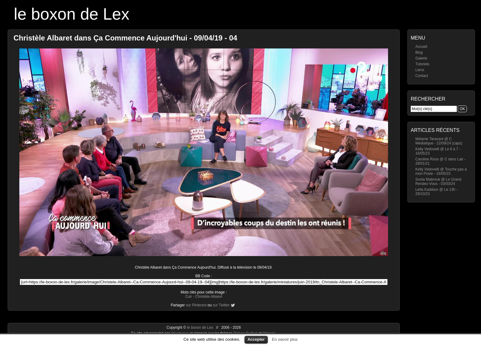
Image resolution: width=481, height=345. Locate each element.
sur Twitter (221, 305)
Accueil (421, 46)
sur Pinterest (196, 305)
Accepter (256, 339)
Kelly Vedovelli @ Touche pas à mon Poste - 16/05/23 (441, 171)
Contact (421, 76)
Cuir (188, 296)
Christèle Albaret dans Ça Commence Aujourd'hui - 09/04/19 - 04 (125, 38)
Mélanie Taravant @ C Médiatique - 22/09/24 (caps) (438, 141)
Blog (419, 52)
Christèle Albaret (208, 296)
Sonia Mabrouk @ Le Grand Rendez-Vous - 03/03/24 (438, 181)
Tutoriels (422, 64)
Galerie (421, 58)
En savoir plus (285, 339)
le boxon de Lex (71, 14)
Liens (419, 70)
